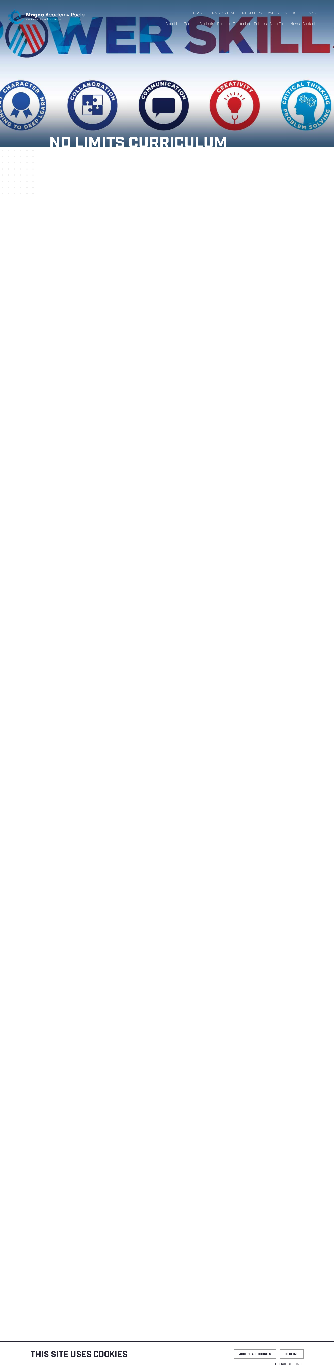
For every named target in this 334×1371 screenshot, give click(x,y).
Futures (260, 24)
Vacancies (277, 13)
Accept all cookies (255, 1354)
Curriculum (242, 24)
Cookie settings (289, 1364)
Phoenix (224, 24)
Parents (190, 24)
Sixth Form (278, 24)
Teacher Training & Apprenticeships (228, 13)
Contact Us (312, 24)
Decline (291, 1354)
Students (207, 24)
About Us (173, 24)
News (295, 24)
